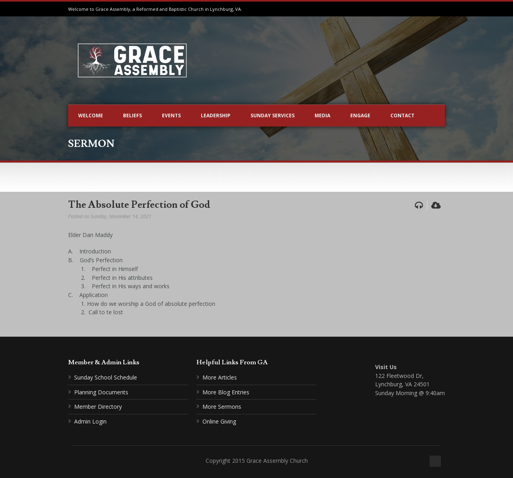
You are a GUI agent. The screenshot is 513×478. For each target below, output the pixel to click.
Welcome (90, 115)
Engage (360, 115)
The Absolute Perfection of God (139, 204)
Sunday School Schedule (105, 377)
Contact (402, 115)
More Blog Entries (225, 392)
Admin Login (90, 421)
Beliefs (132, 115)
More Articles (219, 377)
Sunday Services (272, 115)
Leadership (215, 115)
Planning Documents (101, 392)
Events (171, 115)
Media (322, 115)
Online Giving (219, 421)
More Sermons (221, 406)
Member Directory (98, 406)
